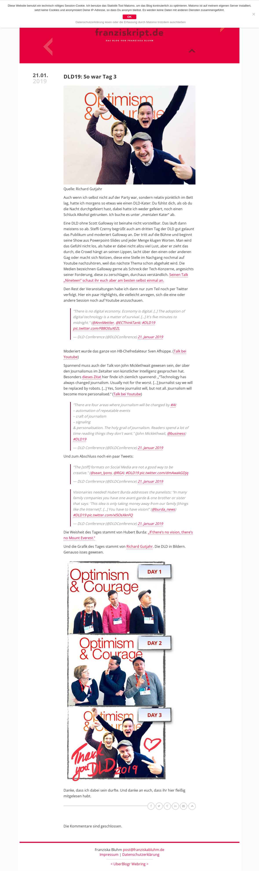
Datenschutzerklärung (140, 854)
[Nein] (253, 14)
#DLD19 (148, 322)
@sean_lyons (101, 473)
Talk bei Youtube (127, 394)
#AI (173, 405)
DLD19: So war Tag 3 (90, 76)
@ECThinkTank (128, 322)
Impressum (109, 854)
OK (129, 16)
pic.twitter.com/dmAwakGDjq (164, 473)
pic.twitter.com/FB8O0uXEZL (96, 328)
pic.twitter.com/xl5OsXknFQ (110, 515)
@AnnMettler (103, 322)
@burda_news (163, 509)
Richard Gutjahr (139, 546)
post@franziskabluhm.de (143, 849)
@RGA (118, 473)
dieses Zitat (91, 377)
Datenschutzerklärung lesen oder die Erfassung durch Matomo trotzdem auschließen (131, 22)
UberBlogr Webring (129, 864)
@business (176, 433)
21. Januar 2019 (150, 337)
